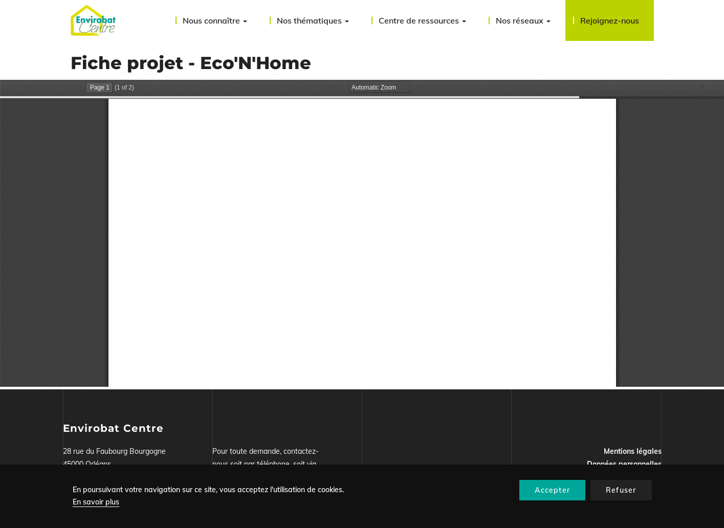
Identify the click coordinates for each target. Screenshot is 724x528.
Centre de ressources (422, 20)
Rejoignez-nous (609, 20)
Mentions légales (633, 451)
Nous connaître (215, 20)
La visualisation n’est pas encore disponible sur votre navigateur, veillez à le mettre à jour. (362, 233)
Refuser (621, 490)
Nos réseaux (523, 20)
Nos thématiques (313, 20)
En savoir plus (96, 502)
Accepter (552, 490)
